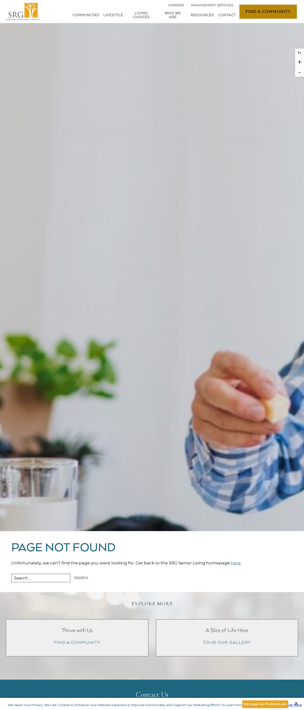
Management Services (212, 5)
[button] (112, 16)
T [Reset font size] (299, 53)
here (236, 563)
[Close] (296, 703)
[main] (152, 561)
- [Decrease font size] (299, 71)
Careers (176, 7)
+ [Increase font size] (299, 62)
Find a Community (268, 11)
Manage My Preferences (265, 704)
